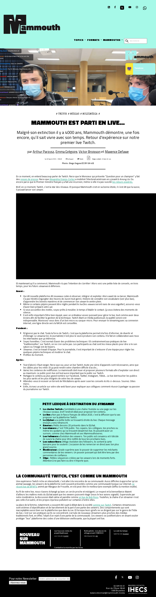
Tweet (80, 159)
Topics (78, 40)
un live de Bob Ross (88, 497)
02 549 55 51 (119, 586)
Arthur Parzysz (43, 151)
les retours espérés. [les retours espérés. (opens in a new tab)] (122, 182)
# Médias (73, 113)
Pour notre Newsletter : (39, 578)
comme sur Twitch (102, 505)
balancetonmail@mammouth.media (107, 593)
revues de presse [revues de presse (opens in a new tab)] (29, 179)
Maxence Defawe (117, 151)
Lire (97, 536)
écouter (66, 536)
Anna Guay (56, 550)
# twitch (61, 113)
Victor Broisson (89, 151)
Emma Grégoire (66, 151)
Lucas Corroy (57, 536)
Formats (93, 40)
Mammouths (111, 40)
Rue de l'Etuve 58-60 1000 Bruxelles (115, 589)
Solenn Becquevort (88, 536)
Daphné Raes (117, 534)
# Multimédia (88, 113)
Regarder (126, 534)
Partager (70, 159)
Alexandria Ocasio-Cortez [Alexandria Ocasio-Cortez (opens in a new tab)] (62, 179)
